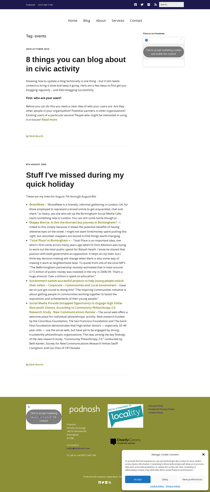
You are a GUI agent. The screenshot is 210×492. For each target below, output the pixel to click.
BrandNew (36, 204)
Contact (136, 20)
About (101, 20)
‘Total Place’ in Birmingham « (49, 240)
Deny (165, 479)
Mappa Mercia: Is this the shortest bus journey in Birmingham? (73, 222)
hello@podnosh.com (78, 448)
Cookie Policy (157, 486)
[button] (203, 454)
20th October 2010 (37, 49)
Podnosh (30, 4)
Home (72, 20)
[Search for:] (171, 4)
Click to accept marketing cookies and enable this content (164, 51)
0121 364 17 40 (45, 4)
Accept (138, 479)
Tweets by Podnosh (44, 417)
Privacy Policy (173, 486)
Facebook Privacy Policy (161, 409)
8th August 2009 (36, 164)
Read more (49, 119)
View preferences (192, 479)
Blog (86, 20)
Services (118, 20)
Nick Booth (36, 136)
